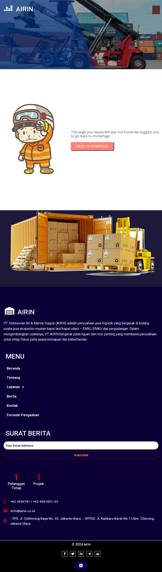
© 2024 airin (81, 544)
